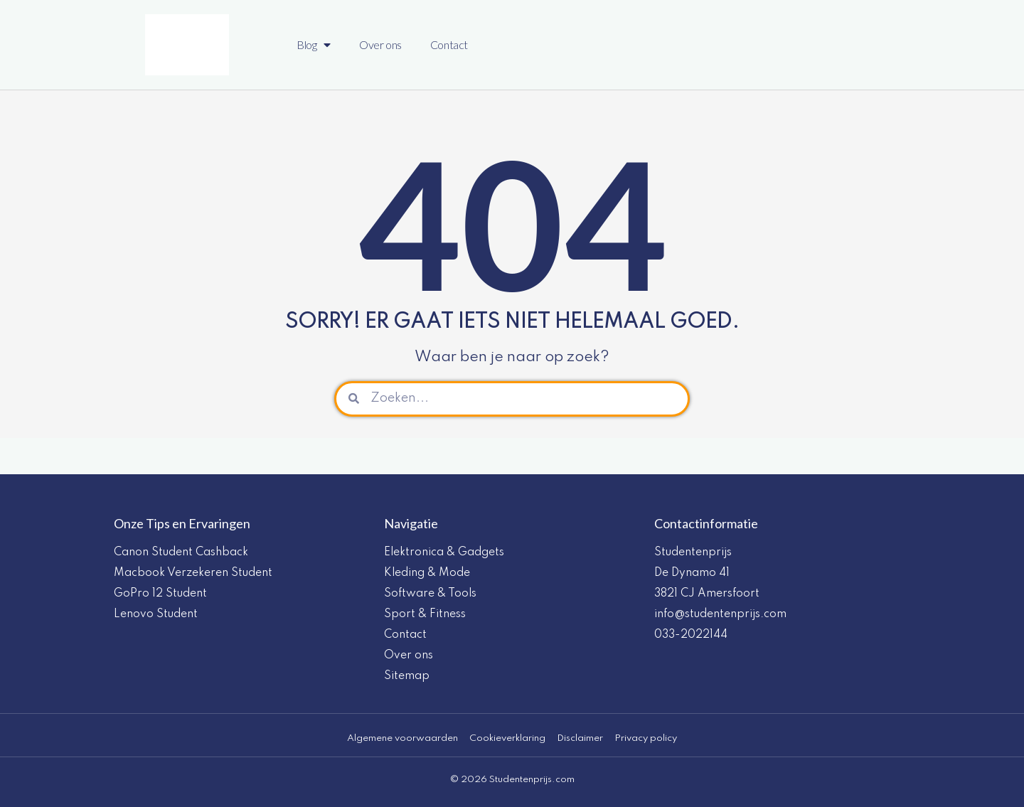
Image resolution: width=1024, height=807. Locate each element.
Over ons (380, 44)
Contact (449, 44)
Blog (314, 45)
